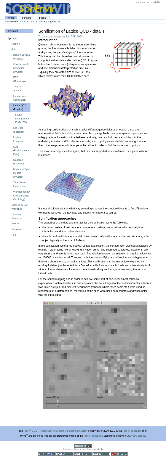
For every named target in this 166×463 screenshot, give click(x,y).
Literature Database (16, 216)
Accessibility (153, 2)
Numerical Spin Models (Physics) (21, 173)
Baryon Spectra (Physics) (21, 56)
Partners (26, 17)
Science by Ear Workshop (19, 207)
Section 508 (47, 454)
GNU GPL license (135, 435)
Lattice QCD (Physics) (19, 107)
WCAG (64, 454)
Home (11, 17)
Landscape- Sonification (19, 98)
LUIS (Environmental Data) (21, 150)
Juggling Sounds (17, 88)
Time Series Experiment (19, 184)
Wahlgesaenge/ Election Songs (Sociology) (21, 195)
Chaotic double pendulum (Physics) (21, 68)
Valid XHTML (83, 454)
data (32, 21)
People (42, 17)
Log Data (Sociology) (19, 130)
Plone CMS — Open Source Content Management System (55, 430)
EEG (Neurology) (19, 79)
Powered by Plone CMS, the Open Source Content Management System (83, 446)
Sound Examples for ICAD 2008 (22, 118)
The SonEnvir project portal (38, 8)
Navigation (13, 31)
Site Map (140, 2)
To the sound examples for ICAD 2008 (60, 36)
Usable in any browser (119, 454)
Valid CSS (101, 454)
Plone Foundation (132, 430)
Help (13, 234)
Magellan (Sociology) (19, 162)
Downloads (17, 229)
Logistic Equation (18, 139)
